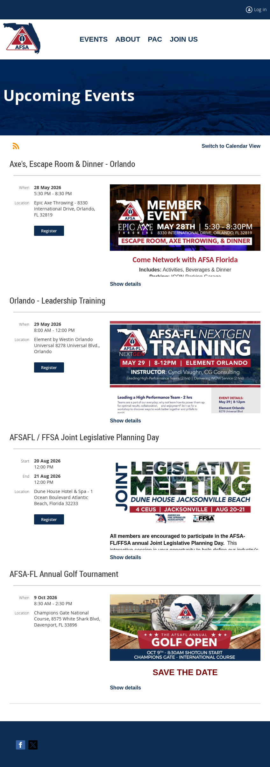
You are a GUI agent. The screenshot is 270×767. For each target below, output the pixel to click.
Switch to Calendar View (231, 146)
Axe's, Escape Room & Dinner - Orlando (72, 163)
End (26, 476)
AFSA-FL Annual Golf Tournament (64, 573)
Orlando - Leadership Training (57, 300)
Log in (260, 9)
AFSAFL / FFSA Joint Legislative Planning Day (84, 437)
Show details (125, 284)
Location (22, 202)
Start (25, 460)
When (24, 187)
